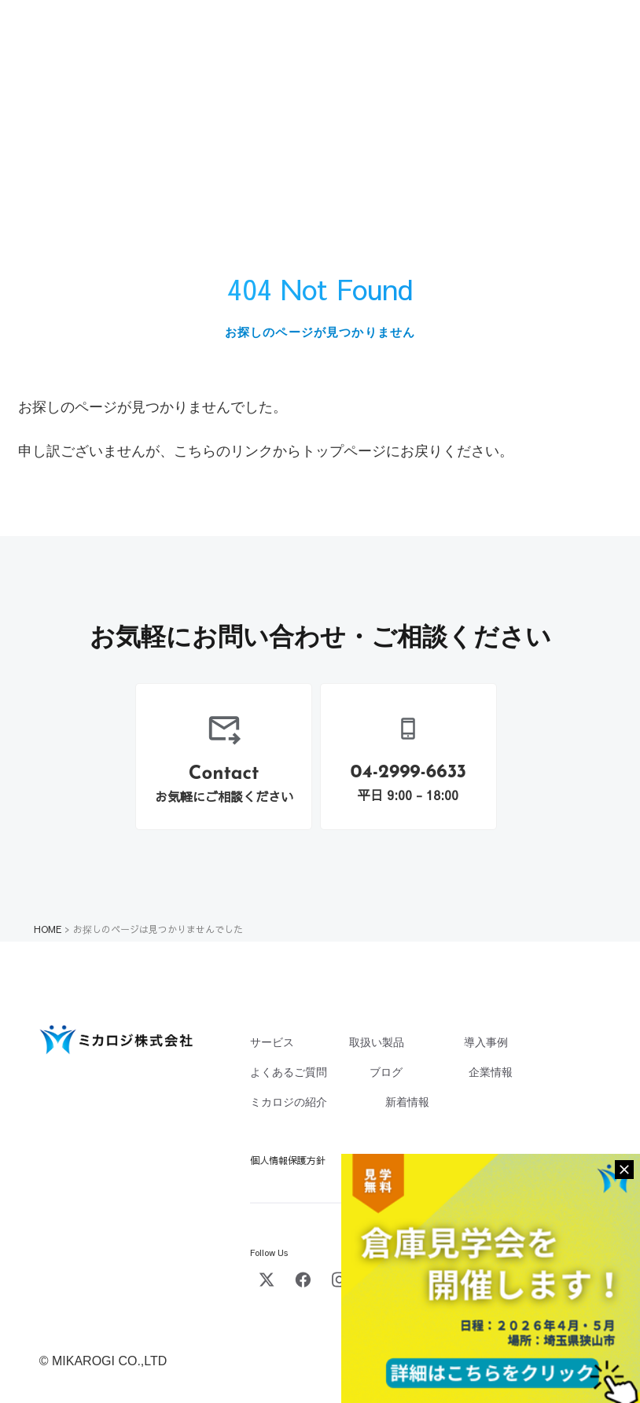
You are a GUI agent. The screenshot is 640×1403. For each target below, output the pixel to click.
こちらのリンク (223, 451)
